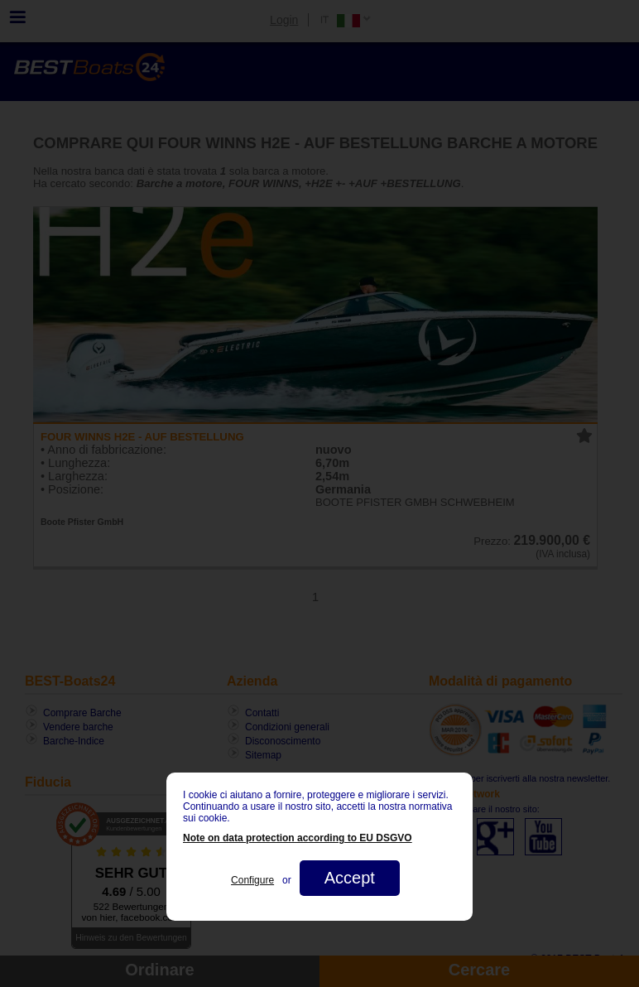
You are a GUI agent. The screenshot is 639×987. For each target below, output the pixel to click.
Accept (349, 878)
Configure (252, 880)
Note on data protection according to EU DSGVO (297, 838)
